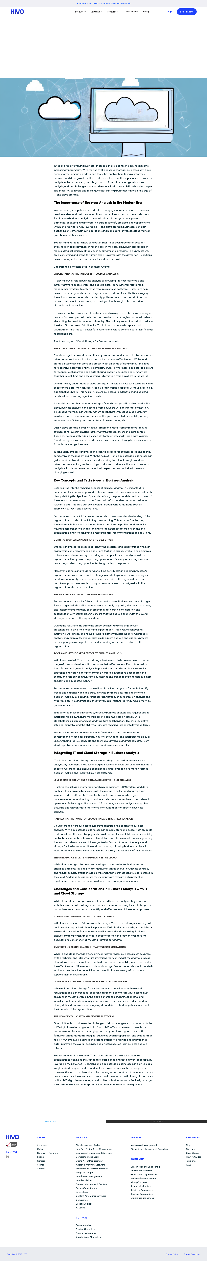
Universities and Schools (142, 1198)
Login (169, 11)
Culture (40, 1149)
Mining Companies (139, 1182)
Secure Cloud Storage (86, 1188)
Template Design (84, 1172)
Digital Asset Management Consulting (149, 1149)
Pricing (146, 11)
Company (42, 1145)
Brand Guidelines (84, 1180)
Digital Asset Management (89, 1161)
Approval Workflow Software (90, 1165)
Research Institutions (141, 1186)
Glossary (190, 1149)
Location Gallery (84, 1204)
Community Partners (47, 1153)
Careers (41, 1161)
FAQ (188, 1165)
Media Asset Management (144, 1145)
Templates (191, 1161)
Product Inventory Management (92, 1168)
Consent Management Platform (91, 1184)
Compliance (82, 1200)
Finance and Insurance (141, 1170)
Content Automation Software (91, 1196)
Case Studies (131, 11)
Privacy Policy (172, 1254)
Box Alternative (84, 1225)
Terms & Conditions (192, 1254)
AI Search (81, 1207)
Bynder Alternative (85, 1229)
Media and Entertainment (143, 1178)
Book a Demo (186, 11)
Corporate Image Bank (87, 1157)
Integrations (82, 1192)
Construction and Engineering (145, 1167)
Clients (40, 1165)
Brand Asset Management (89, 1176)
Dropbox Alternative (86, 1233)
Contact (41, 1168)
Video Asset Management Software (94, 1153)
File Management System (88, 1145)
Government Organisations (144, 1174)
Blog (188, 1145)
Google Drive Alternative (88, 1237)
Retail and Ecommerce (142, 1190)
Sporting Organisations (142, 1194)
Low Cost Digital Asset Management (94, 1149)
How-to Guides (193, 1157)
